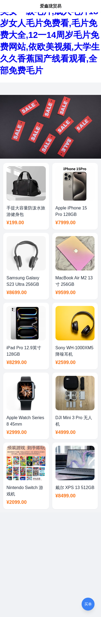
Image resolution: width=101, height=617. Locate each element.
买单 (88, 604)
